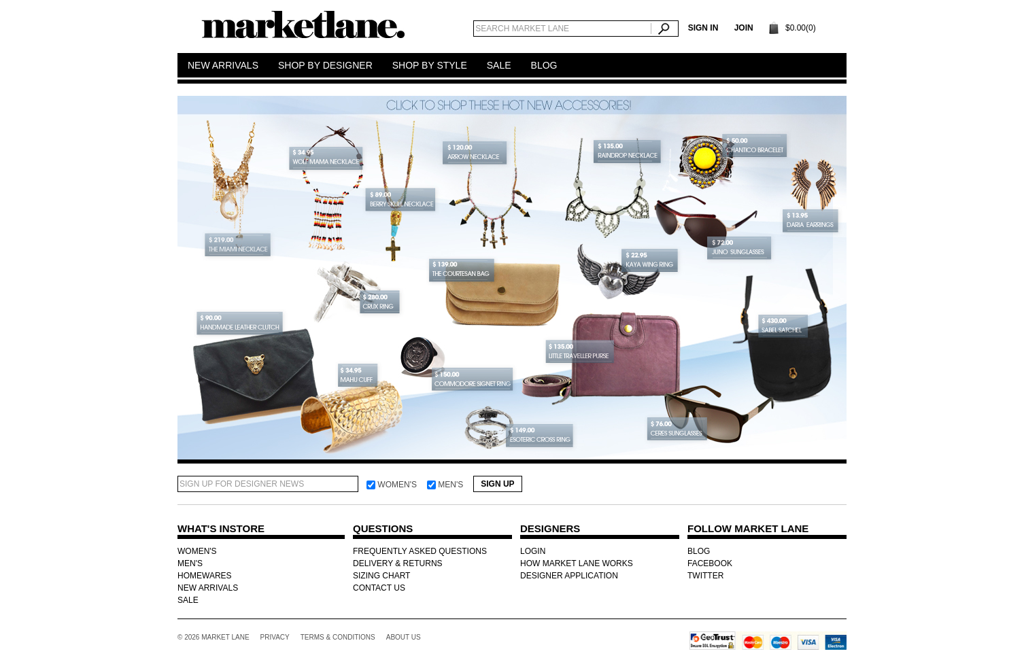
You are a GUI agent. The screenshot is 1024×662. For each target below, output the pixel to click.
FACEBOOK (709, 563)
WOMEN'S (197, 551)
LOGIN (532, 551)
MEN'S (190, 563)
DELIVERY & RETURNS (398, 563)
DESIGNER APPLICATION (569, 575)
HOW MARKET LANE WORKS (576, 563)
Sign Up (497, 484)
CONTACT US (379, 588)
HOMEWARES (204, 575)
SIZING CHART (381, 575)
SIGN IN (703, 28)
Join (743, 28)
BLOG (698, 551)
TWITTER (705, 575)
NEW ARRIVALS (207, 588)
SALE (188, 600)
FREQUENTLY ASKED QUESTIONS (420, 551)
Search (665, 28)
